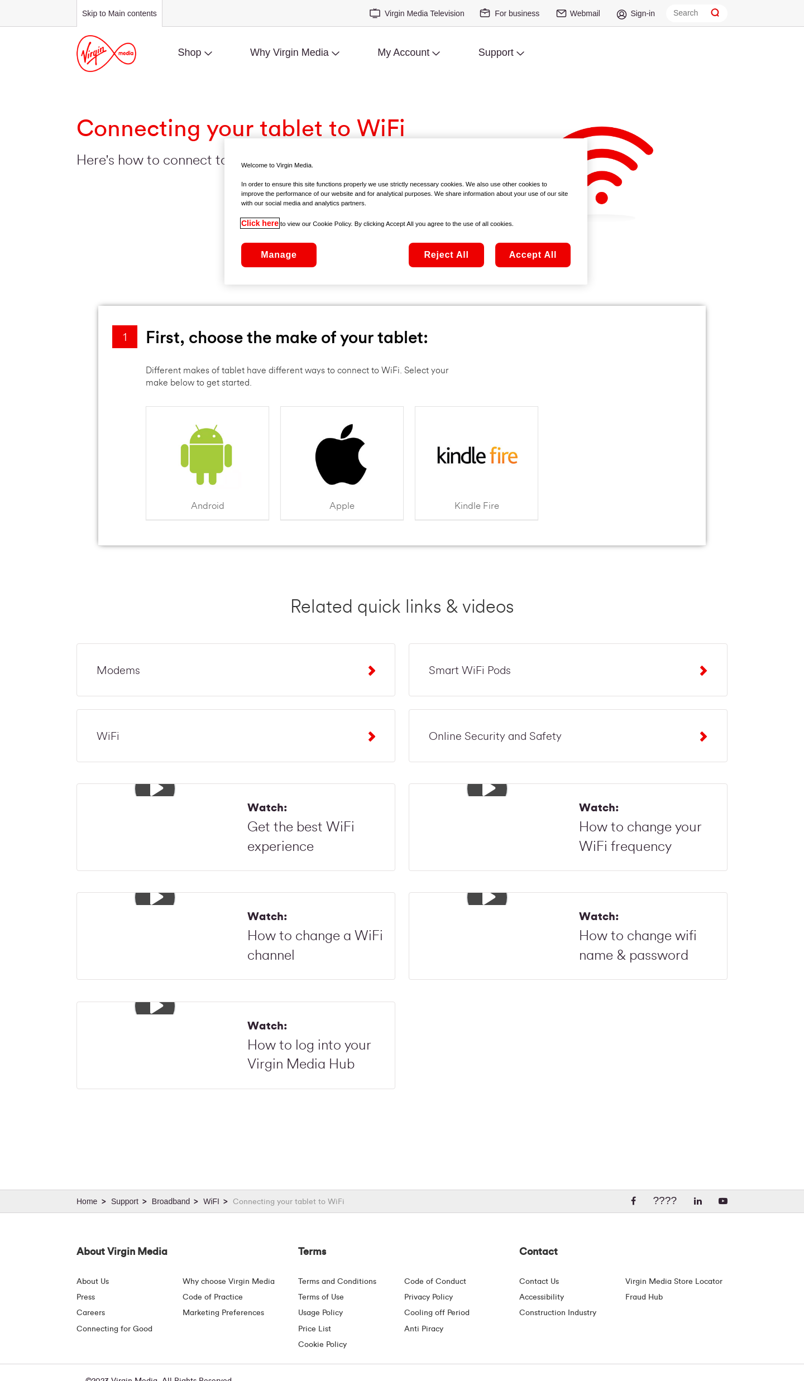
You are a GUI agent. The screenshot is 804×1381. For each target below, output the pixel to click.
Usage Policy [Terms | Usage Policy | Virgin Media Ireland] (320, 1313)
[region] (405, 211)
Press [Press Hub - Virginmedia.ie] (85, 1297)
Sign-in (642, 13)
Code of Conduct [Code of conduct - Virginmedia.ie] (435, 1282)
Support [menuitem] (496, 52)
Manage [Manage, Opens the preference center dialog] (278, 254)
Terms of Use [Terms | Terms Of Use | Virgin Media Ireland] (321, 1297)
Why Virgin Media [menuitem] (289, 52)
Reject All (446, 254)
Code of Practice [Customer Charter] (213, 1297)
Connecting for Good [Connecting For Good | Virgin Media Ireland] (114, 1329)
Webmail (585, 13)
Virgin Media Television (425, 13)
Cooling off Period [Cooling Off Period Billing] (437, 1313)
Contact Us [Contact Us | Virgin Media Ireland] (539, 1282)
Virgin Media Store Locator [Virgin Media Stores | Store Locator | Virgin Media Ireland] (673, 1282)
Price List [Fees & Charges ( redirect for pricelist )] (314, 1329)
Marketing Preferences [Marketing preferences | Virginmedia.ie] (223, 1313)
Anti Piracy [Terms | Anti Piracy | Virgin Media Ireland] (423, 1329)
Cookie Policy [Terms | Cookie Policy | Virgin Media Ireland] (322, 1345)
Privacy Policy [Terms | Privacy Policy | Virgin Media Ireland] (428, 1297)
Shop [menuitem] (189, 52)
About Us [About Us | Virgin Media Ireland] (92, 1282)
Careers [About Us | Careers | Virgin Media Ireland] (90, 1313)
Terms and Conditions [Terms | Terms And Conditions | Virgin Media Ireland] (337, 1282)
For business (517, 13)
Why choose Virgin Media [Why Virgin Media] (229, 1282)
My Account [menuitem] (403, 52)
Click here (260, 223)
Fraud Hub (644, 1297)
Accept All (533, 254)
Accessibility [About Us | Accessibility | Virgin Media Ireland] (541, 1297)
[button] (155, 789)
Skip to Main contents (119, 13)
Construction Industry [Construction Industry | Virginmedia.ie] (557, 1313)
